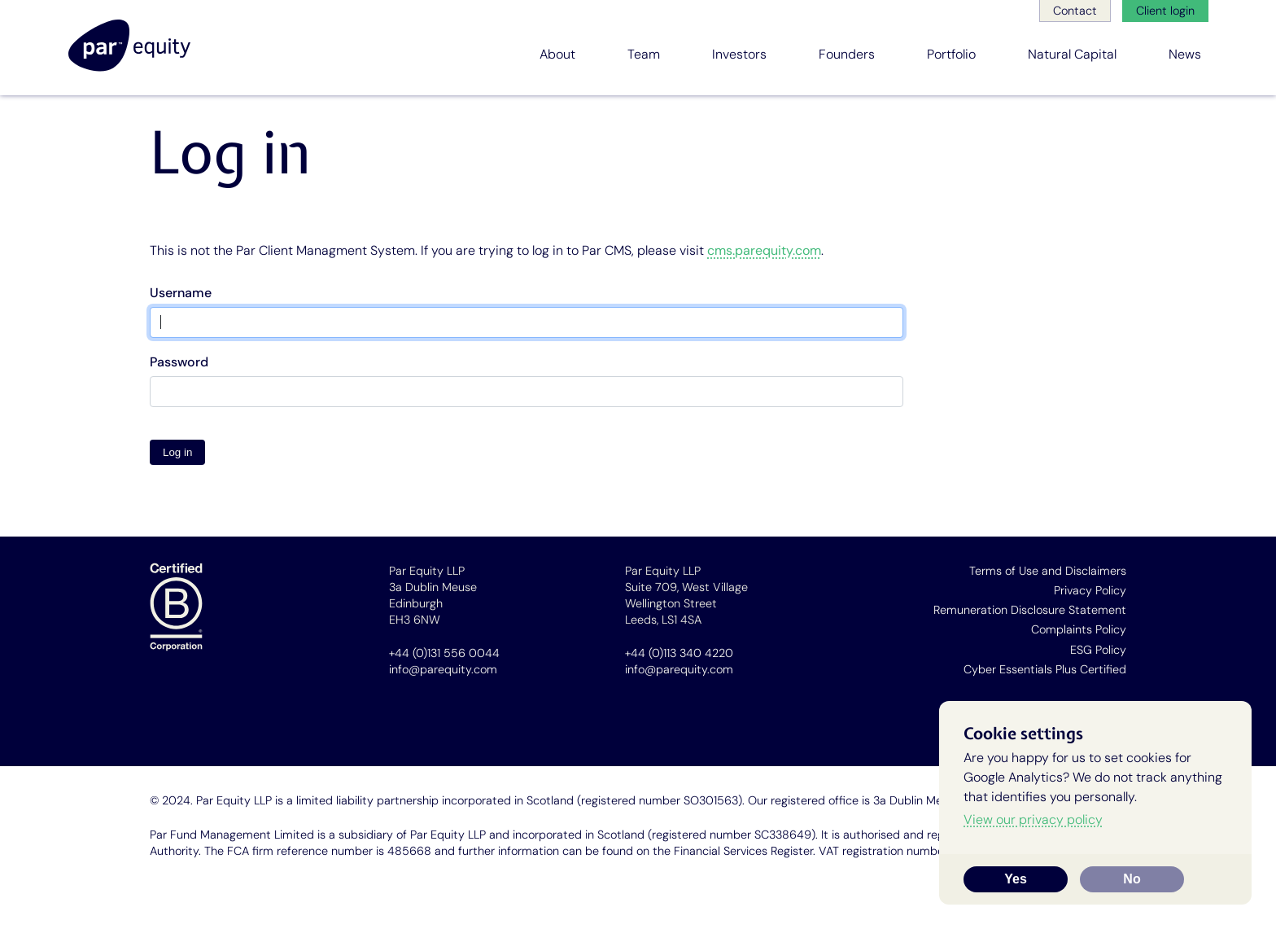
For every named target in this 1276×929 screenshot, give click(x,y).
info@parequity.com (443, 669)
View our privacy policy (1033, 819)
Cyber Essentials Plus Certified (1045, 669)
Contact (1075, 10)
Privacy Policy (1090, 590)
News (1185, 54)
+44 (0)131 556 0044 (444, 653)
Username (181, 292)
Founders (847, 54)
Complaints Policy (1078, 629)
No (1131, 879)
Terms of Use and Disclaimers (1047, 570)
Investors (739, 54)
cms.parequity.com (764, 250)
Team (643, 54)
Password (179, 361)
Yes (1015, 879)
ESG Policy (1098, 649)
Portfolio (951, 54)
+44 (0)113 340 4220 (679, 653)
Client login (1165, 10)
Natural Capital (1072, 54)
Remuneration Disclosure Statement (1029, 610)
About (557, 54)
